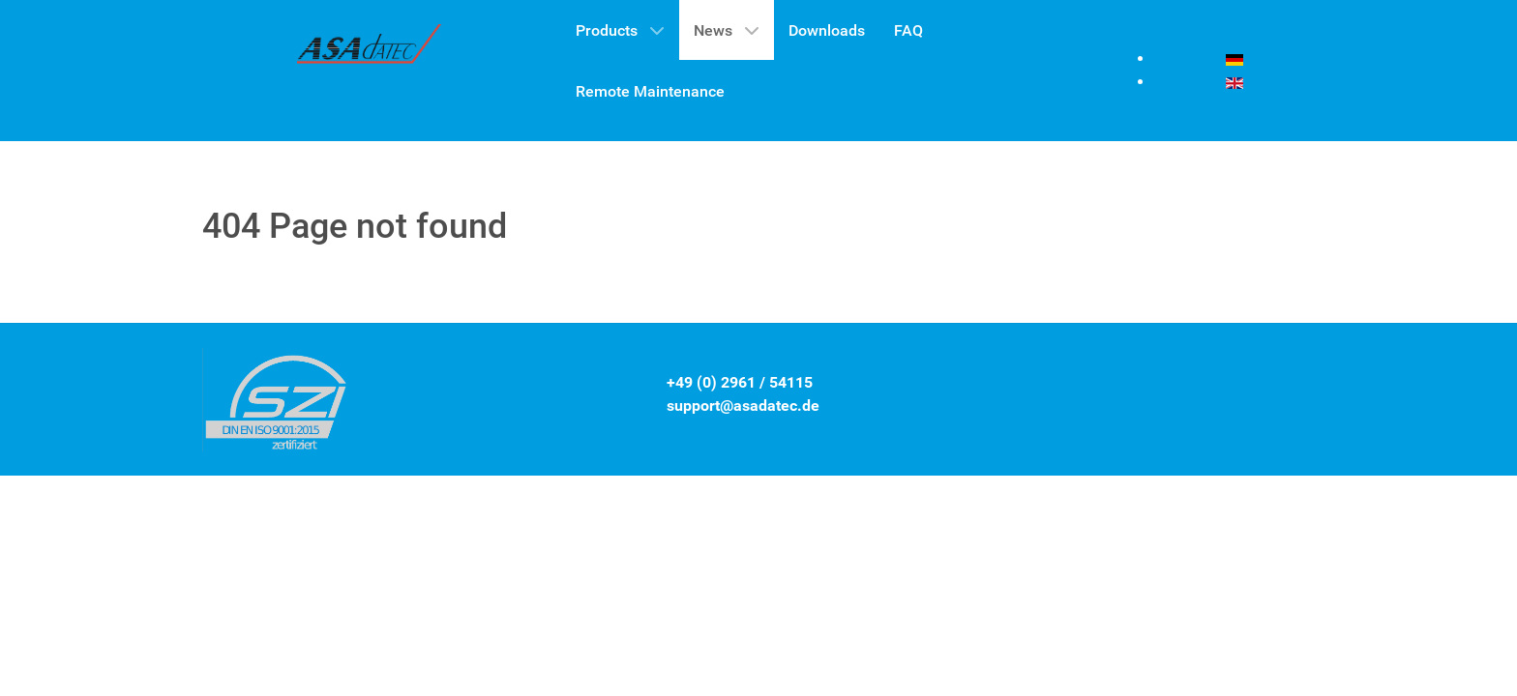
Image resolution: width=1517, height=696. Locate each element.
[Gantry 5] (369, 49)
